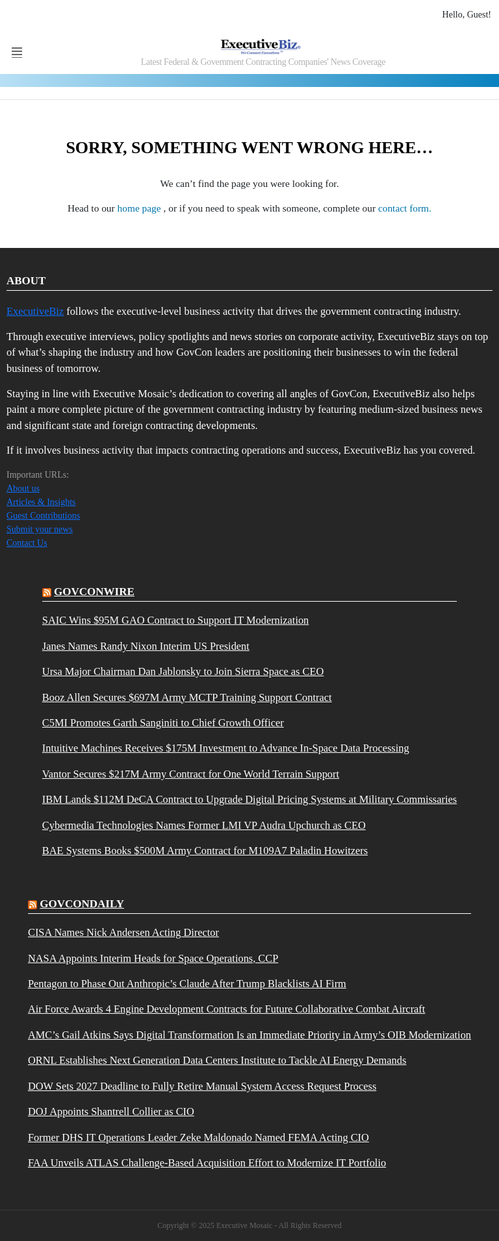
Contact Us (26, 543)
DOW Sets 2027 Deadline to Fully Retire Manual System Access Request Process (202, 1086)
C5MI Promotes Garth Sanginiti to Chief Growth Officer (163, 723)
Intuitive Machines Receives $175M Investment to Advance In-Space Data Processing (225, 748)
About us (23, 488)
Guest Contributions (43, 516)
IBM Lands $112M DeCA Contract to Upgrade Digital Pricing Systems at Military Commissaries (249, 799)
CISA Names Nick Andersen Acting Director (123, 933)
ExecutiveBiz (35, 311)
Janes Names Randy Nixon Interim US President (146, 646)
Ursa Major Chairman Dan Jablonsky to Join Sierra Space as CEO (183, 672)
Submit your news (39, 529)
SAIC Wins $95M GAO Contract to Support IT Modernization (175, 620)
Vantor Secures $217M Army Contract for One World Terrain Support (190, 774)
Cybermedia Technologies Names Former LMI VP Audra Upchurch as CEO (204, 825)
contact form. (404, 208)
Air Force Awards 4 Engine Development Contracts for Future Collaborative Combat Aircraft (226, 1009)
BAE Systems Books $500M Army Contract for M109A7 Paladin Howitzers (205, 851)
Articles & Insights (41, 502)
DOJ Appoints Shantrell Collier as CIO (111, 1112)
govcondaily (82, 904)
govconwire (94, 591)
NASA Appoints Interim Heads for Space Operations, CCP (153, 959)
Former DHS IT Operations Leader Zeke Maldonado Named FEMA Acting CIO (198, 1138)
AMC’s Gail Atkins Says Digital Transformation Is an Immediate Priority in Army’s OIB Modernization (249, 1035)
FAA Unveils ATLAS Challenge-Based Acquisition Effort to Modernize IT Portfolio (207, 1163)
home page (141, 208)
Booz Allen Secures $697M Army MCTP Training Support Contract (187, 698)
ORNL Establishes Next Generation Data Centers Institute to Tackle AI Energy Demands (217, 1060)
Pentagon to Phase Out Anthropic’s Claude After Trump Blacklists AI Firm (187, 984)
